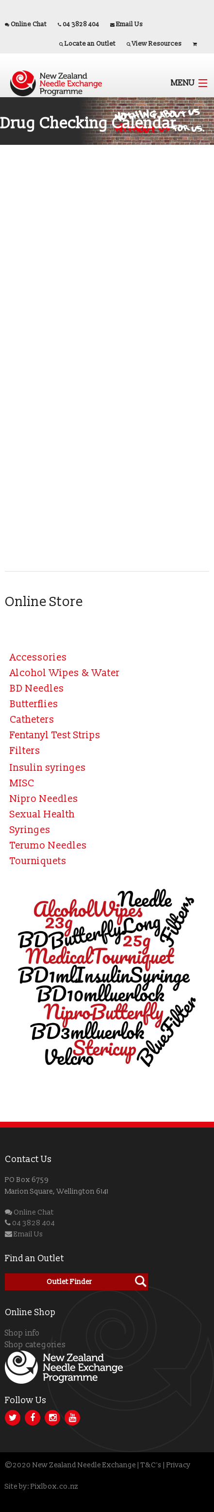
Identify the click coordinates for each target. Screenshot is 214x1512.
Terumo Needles (48, 846)
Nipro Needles (44, 799)
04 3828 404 (81, 24)
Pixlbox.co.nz (54, 1486)
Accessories (38, 657)
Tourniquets (38, 861)
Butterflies (34, 704)
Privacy (178, 1465)
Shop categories (35, 1345)
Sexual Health (42, 814)
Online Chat (29, 24)
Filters (25, 751)
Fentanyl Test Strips (55, 735)
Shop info (22, 1333)
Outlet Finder (69, 1281)
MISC (22, 783)
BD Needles (37, 689)
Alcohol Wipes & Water (65, 673)
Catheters (32, 720)
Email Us (129, 24)
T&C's (151, 1465)
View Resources (156, 44)
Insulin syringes (48, 768)
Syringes (30, 830)
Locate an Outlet (90, 44)
